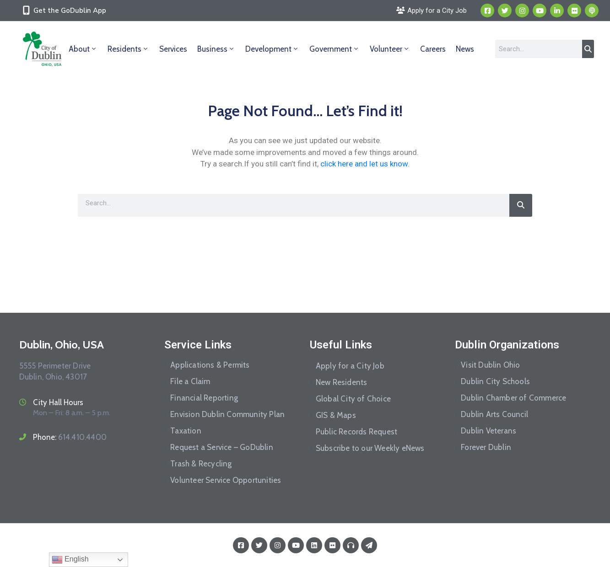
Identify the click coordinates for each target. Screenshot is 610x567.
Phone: (70, 437)
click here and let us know (364, 163)
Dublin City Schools (495, 381)
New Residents (341, 382)
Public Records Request (356, 431)
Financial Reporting (204, 397)
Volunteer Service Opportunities (225, 480)
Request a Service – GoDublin (221, 447)
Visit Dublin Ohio (490, 364)
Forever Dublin (486, 447)
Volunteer (390, 48)
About (83, 48)
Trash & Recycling (201, 463)
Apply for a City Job (350, 365)
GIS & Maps (336, 415)
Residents (128, 48)
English (70, 559)
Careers (433, 48)
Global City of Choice (353, 398)
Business (216, 48)
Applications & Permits (209, 364)
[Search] (588, 49)
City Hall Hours (58, 402)
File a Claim (190, 381)
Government (334, 48)
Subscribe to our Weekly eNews (370, 448)
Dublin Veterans (488, 430)
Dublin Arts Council (494, 414)
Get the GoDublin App (69, 10)
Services (173, 48)
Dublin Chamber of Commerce (513, 397)
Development (272, 48)
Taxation (185, 430)
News (465, 48)
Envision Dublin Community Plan (227, 414)
